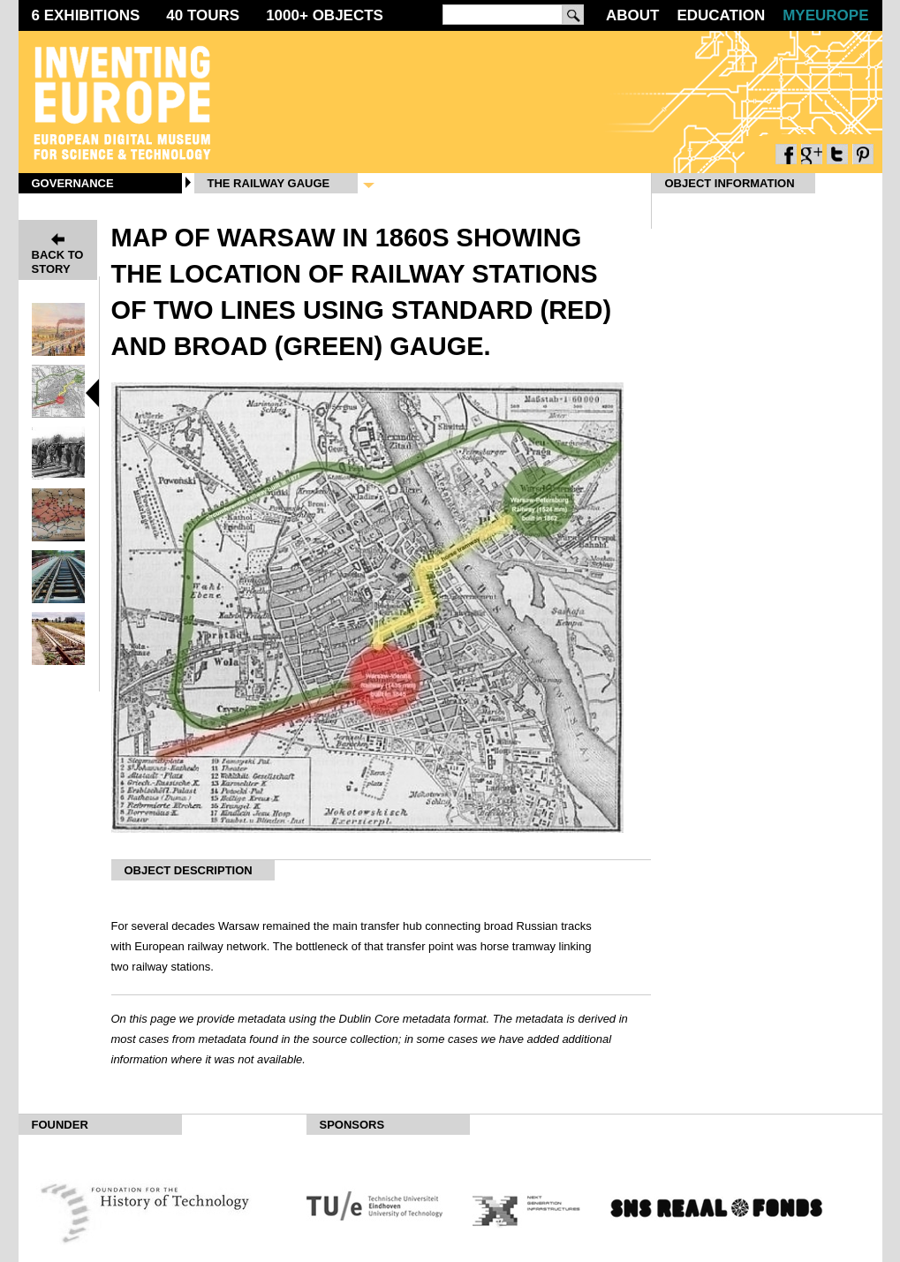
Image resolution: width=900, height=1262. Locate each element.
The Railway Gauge (269, 183)
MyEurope (825, 15)
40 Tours (202, 15)
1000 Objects (324, 15)
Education (721, 15)
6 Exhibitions (86, 15)
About (632, 15)
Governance (73, 183)
